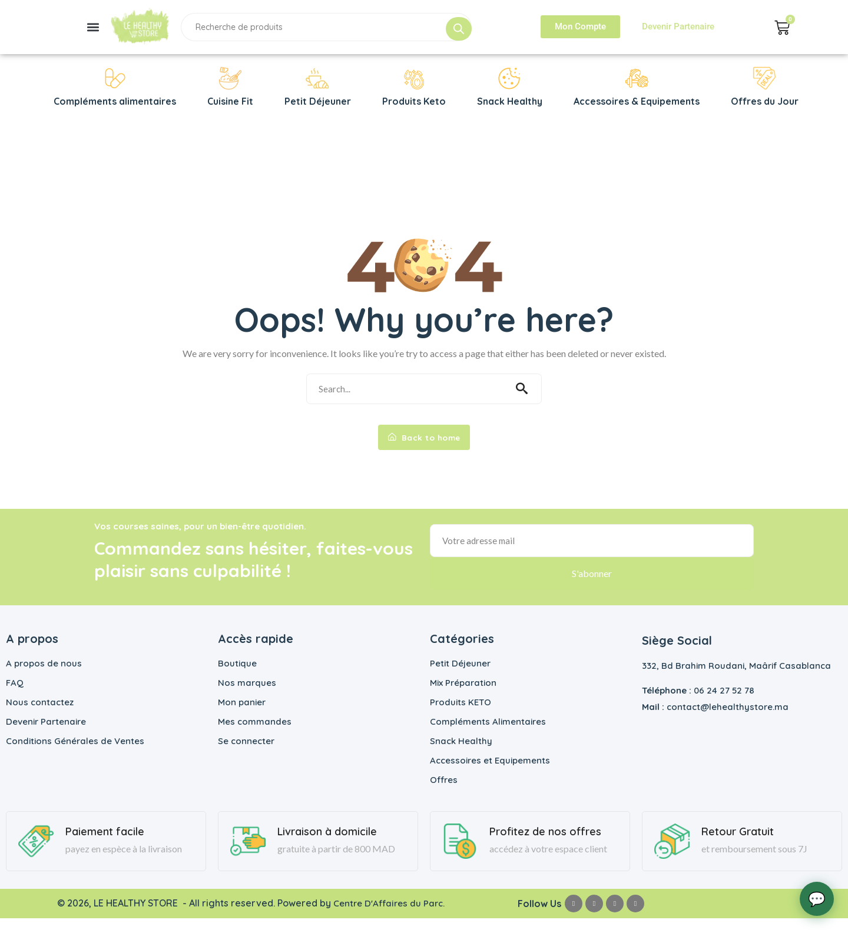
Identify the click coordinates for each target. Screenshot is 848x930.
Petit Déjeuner (460, 675)
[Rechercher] (459, 29)
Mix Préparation (463, 694)
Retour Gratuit (737, 843)
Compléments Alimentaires (488, 733)
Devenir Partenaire (46, 733)
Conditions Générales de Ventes (75, 752)
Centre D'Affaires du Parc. (389, 915)
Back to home (424, 445)
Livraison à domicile (327, 843)
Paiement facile (104, 843)
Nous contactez (40, 713)
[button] (92, 26)
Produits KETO (460, 713)
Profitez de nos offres (545, 843)
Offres (444, 791)
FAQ (15, 694)
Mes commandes (255, 733)
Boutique (237, 675)
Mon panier (242, 713)
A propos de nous (44, 675)
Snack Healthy (461, 752)
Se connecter (246, 752)
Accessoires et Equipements (490, 772)
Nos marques (247, 694)
